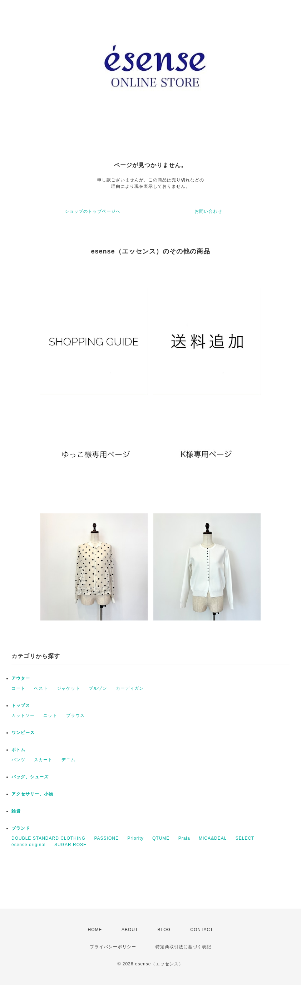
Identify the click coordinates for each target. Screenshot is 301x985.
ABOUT (130, 929)
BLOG (164, 929)
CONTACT (201, 929)
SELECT (245, 838)
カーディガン (130, 688)
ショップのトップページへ (92, 211)
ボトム (18, 749)
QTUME (160, 838)
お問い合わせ (208, 211)
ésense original (28, 844)
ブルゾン (98, 688)
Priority (135, 838)
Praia (184, 838)
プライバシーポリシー (113, 946)
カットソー (23, 715)
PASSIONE (106, 838)
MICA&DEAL (213, 838)
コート (18, 688)
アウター (20, 678)
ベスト (41, 688)
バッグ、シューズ (30, 776)
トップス (20, 705)
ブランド (20, 828)
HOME (95, 929)
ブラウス (75, 715)
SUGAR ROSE (70, 844)
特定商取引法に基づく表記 (183, 946)
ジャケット (68, 688)
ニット (50, 715)
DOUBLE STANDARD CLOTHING (48, 838)
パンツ (18, 759)
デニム (68, 759)
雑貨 (16, 811)
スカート (43, 759)
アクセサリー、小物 (32, 793)
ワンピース (23, 732)
